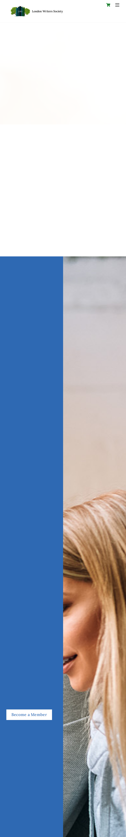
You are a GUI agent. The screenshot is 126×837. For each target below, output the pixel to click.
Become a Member (29, 714)
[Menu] (117, 5)
